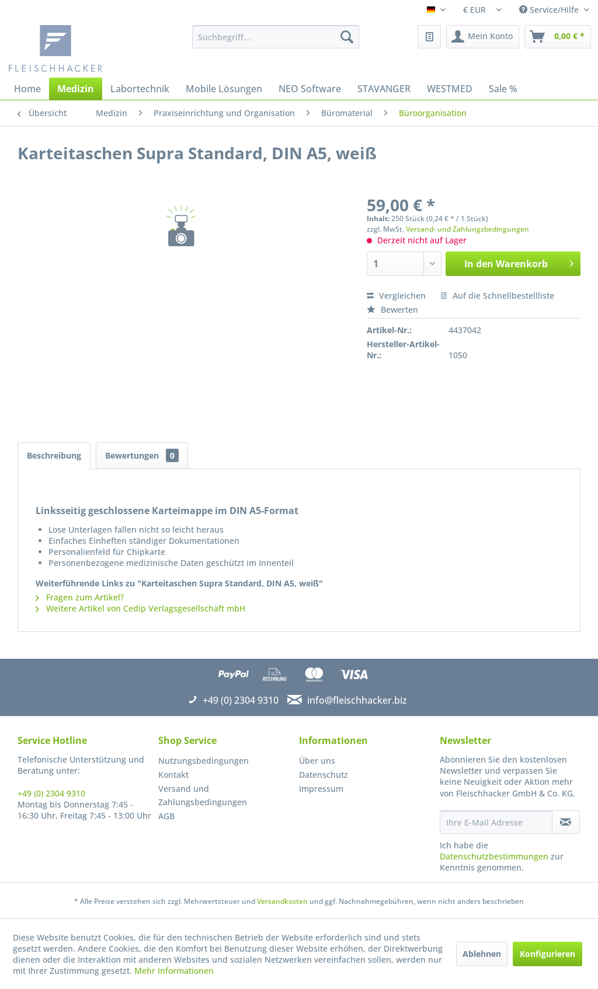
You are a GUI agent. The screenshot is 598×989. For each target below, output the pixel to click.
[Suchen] (347, 36)
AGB (166, 816)
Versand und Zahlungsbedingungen (202, 795)
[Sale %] (503, 89)
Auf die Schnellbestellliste (497, 295)
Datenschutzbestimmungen (494, 856)
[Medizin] (75, 89)
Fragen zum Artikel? (80, 597)
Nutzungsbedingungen (203, 760)
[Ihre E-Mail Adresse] (496, 822)
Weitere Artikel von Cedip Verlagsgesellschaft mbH (140, 608)
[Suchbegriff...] (276, 36)
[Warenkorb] (557, 36)
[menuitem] (276, 36)
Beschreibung (54, 455)
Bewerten (392, 309)
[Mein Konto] (482, 36)
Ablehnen (482, 953)
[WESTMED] (450, 89)
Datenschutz (323, 774)
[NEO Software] (309, 89)
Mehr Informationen (174, 970)
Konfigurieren (547, 953)
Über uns (317, 760)
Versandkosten (282, 901)
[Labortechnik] (140, 89)
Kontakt (173, 774)
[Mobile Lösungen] (224, 89)
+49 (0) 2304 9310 (51, 793)
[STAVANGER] (384, 89)
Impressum (321, 788)
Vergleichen (396, 295)
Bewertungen (142, 455)
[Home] (27, 89)
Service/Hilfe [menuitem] (550, 9)
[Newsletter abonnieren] (566, 822)
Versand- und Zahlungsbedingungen (467, 229)
